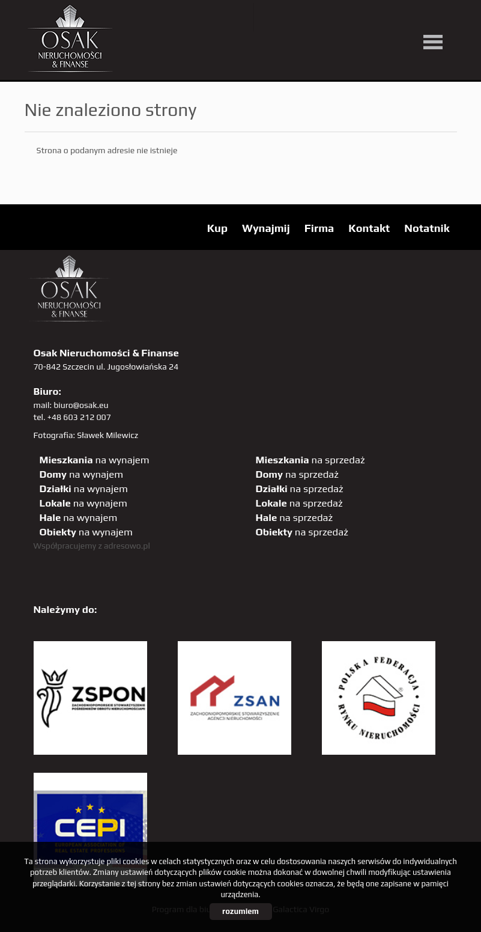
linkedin (420, 17)
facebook (321, 17)
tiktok (445, 17)
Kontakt (369, 228)
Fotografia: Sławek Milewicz (86, 435)
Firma (319, 228)
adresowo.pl (127, 545)
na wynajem (95, 460)
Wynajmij (266, 228)
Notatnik (426, 228)
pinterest (346, 17)
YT (297, 17)
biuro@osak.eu (80, 405)
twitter (272, 17)
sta (395, 17)
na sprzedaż (310, 460)
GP (371, 17)
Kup (217, 228)
